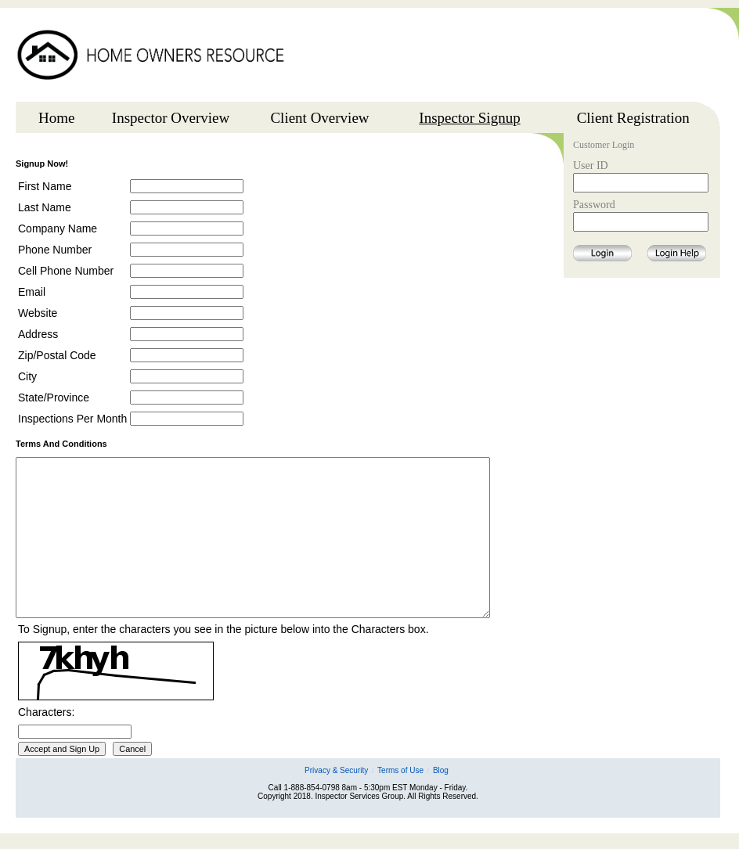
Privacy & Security (336, 770)
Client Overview (319, 118)
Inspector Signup (469, 118)
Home (56, 118)
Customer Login (603, 145)
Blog (441, 770)
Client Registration (633, 118)
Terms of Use (400, 770)
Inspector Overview (170, 118)
